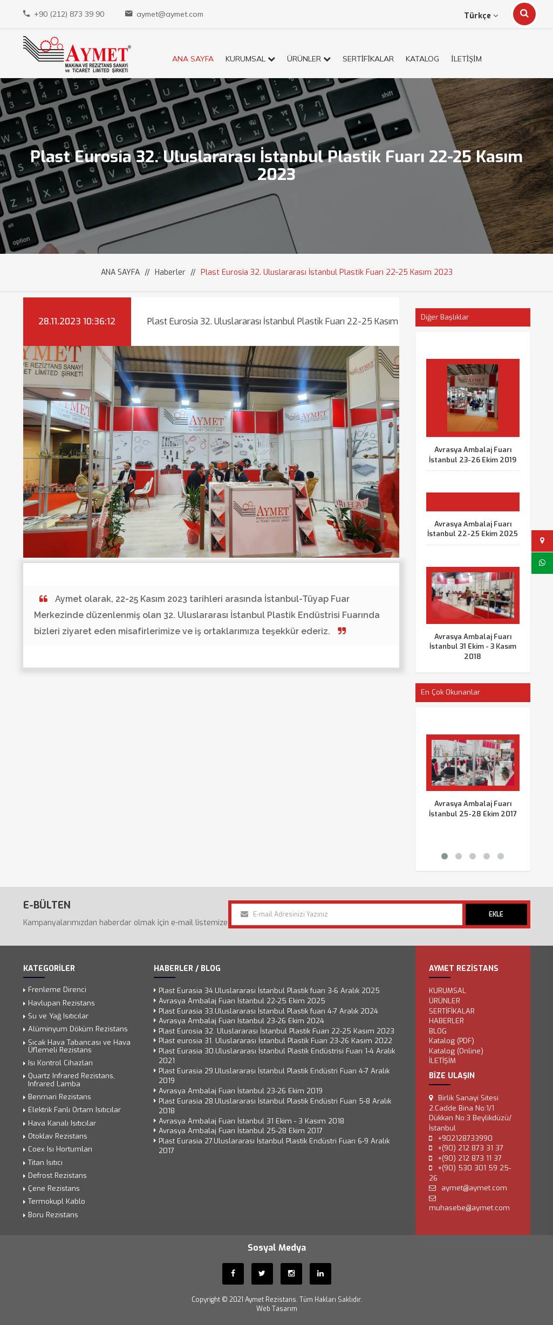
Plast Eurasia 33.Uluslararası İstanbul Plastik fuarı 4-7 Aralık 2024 (268, 1011)
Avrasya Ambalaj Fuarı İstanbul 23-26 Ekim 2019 (472, 454)
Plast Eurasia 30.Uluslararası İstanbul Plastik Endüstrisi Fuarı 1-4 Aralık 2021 (276, 1056)
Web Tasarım (276, 1307)
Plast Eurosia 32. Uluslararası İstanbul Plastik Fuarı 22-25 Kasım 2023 (276, 1031)
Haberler (170, 272)
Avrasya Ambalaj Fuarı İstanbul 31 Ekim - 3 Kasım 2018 (472, 646)
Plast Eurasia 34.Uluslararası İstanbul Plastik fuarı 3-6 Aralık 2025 (269, 992)
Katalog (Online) (454, 1051)
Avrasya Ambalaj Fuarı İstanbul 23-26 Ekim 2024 (242, 1021)
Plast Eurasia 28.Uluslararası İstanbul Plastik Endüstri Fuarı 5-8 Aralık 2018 (275, 1105)
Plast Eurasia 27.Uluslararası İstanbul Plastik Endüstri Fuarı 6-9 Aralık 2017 (274, 1144)
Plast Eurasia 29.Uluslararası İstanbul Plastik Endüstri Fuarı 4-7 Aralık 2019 (274, 1075)
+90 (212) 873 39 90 (69, 14)
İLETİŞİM (466, 59)
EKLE (496, 914)
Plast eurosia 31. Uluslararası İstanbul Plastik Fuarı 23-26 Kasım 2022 (275, 1041)
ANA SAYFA (193, 59)
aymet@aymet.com (169, 14)
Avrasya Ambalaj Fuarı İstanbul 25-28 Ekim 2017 (473, 808)
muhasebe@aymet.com (467, 1206)
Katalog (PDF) (449, 1041)
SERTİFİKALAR (368, 59)
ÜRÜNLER (309, 59)
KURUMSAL (250, 59)
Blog (436, 1031)
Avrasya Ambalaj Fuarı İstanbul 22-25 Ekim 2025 (472, 529)
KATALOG (422, 59)
